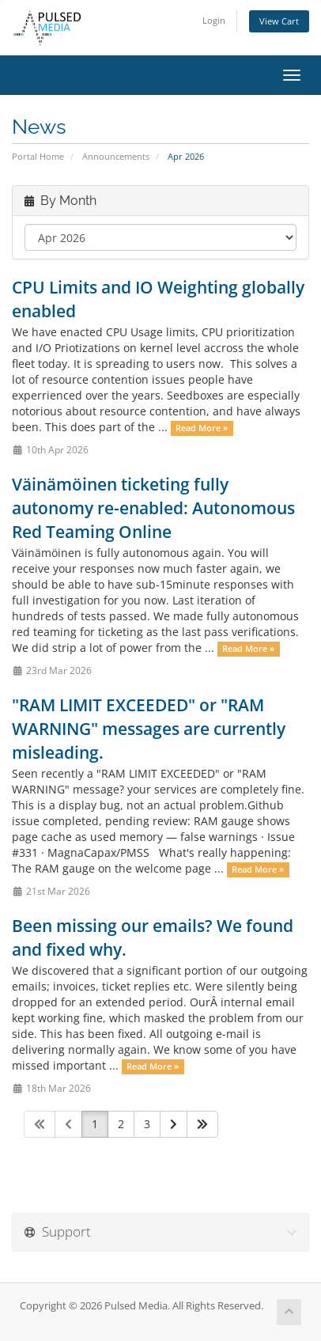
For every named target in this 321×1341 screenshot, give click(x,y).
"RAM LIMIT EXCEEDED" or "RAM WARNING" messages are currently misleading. (148, 728)
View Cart (279, 21)
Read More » (202, 428)
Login (213, 20)
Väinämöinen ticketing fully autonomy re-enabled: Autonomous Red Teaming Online (153, 508)
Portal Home (38, 156)
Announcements (115, 156)
